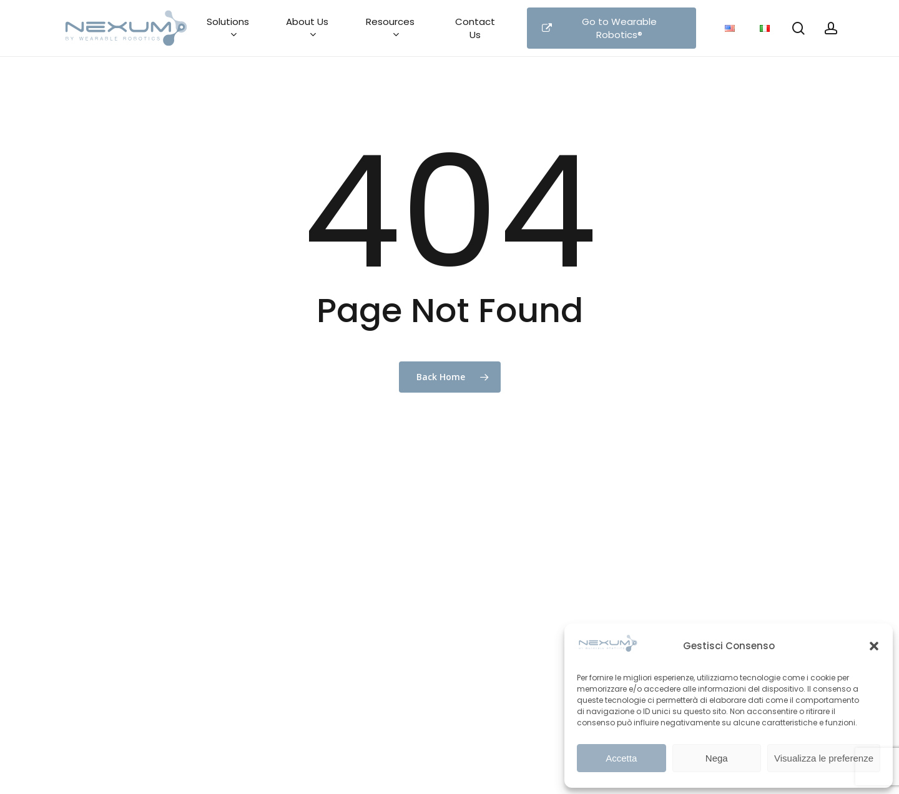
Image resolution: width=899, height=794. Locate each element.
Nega (716, 758)
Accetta (621, 758)
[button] (874, 646)
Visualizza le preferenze (823, 758)
